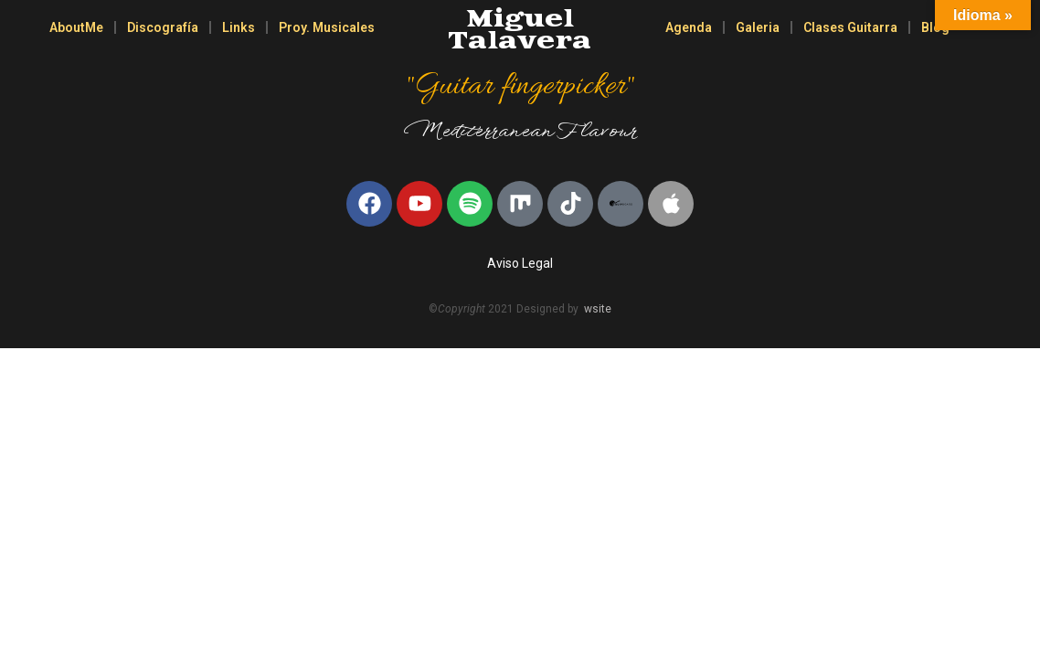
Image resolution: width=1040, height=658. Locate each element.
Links (238, 27)
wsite (597, 308)
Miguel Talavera (519, 30)
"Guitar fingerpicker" (520, 87)
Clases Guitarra (850, 27)
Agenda (688, 27)
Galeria (758, 27)
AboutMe (76, 27)
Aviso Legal (520, 263)
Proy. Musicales (327, 27)
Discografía (162, 27)
